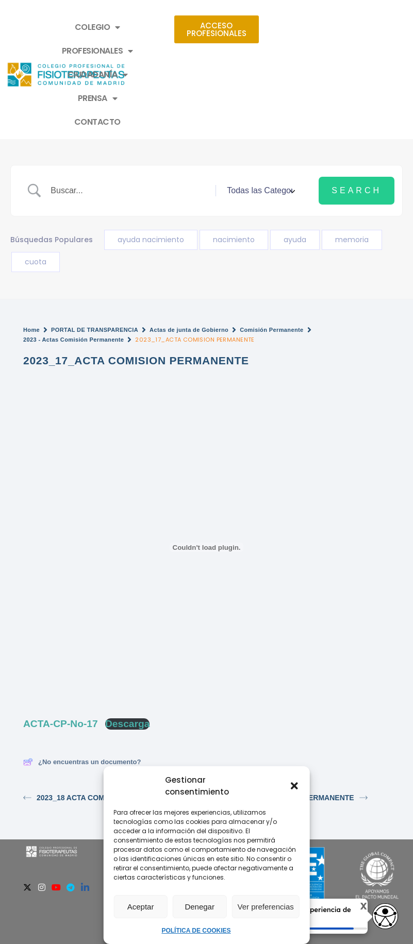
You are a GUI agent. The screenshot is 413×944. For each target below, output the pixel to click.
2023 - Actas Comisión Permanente (73, 268)
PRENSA (201, 51)
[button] (294, 786)
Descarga (127, 652)
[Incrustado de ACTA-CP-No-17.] (206, 476)
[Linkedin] (85, 815)
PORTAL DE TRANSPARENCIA (94, 259)
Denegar (199, 906)
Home (31, 259)
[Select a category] (259, 119)
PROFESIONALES (227, 27)
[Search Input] (129, 119)
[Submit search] (356, 119)
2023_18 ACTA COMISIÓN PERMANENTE (100, 726)
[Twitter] (27, 815)
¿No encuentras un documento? (82, 691)
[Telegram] (70, 815)
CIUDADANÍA (131, 51)
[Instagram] (42, 815)
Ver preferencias (266, 906)
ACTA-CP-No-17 (60, 652)
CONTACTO (265, 51)
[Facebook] (13, 815)
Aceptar (140, 906)
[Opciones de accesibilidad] (385, 916)
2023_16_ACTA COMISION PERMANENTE (290, 726)
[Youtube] (56, 815)
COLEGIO (148, 27)
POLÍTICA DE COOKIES (195, 930)
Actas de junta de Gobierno (189, 259)
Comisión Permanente (271, 259)
